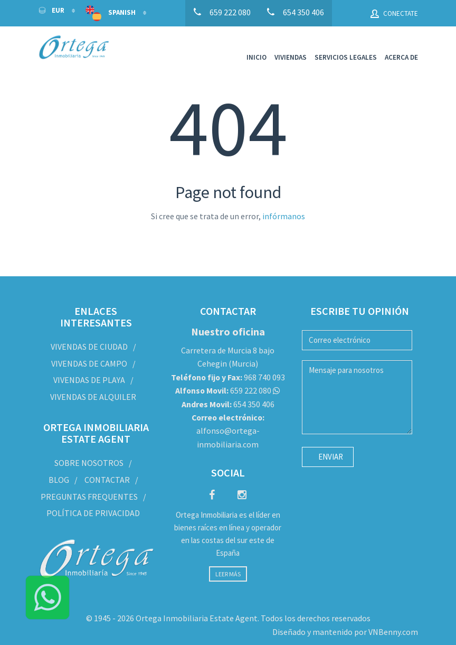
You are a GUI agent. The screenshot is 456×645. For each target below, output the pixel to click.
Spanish (111, 13)
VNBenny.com (393, 631)
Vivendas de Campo (89, 363)
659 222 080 (223, 390)
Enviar (330, 457)
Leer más (228, 574)
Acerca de (401, 57)
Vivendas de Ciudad (89, 346)
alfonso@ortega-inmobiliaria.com (228, 431)
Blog (59, 479)
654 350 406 (228, 403)
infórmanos (283, 216)
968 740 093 (228, 377)
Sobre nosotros (89, 462)
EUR (52, 10)
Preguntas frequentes (89, 496)
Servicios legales (346, 57)
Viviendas (290, 57)
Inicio (256, 57)
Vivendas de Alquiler (93, 396)
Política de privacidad (93, 513)
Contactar (107, 479)
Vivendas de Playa (89, 380)
